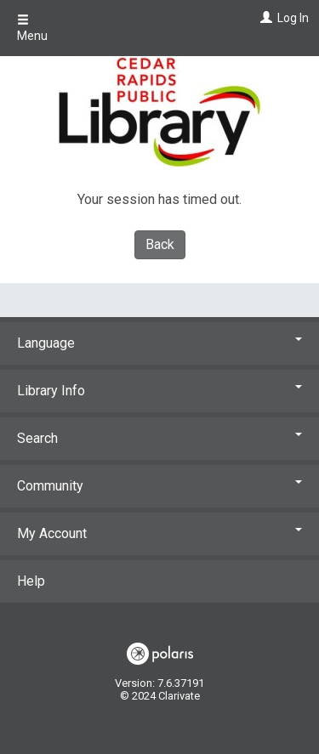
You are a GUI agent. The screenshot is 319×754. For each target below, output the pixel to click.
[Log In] (264, 18)
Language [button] (159, 343)
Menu (32, 28)
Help (31, 581)
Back (159, 244)
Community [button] (159, 486)
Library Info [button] (159, 391)
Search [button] (159, 438)
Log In (293, 18)
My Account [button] (159, 533)
